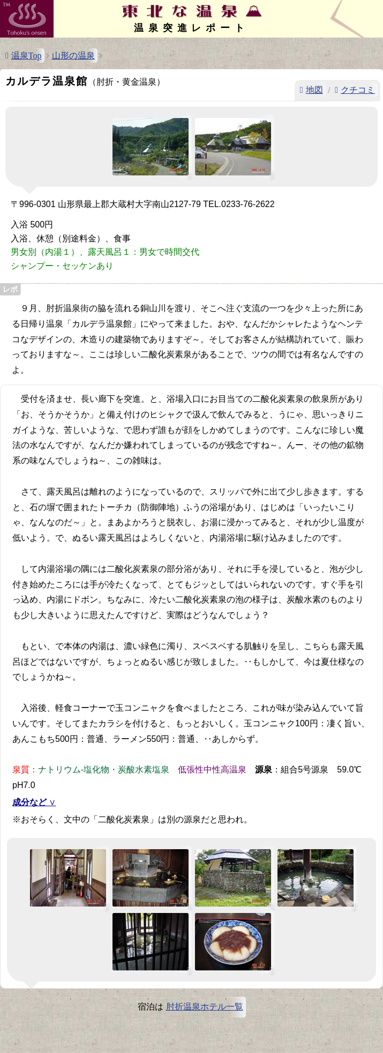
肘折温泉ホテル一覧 (204, 1006)
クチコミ (358, 89)
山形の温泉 (73, 55)
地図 (314, 89)
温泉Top (26, 55)
